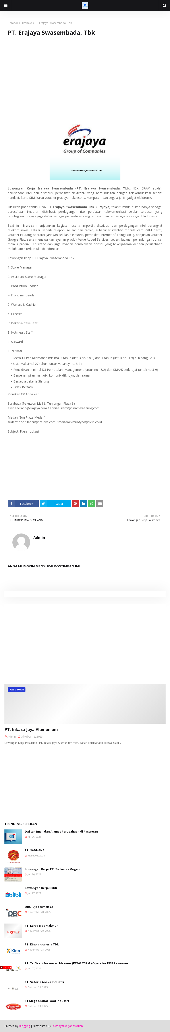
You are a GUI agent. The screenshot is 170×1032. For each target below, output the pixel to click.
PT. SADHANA (34, 850)
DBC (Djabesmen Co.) (40, 907)
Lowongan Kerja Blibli (41, 888)
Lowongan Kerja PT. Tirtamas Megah (52, 869)
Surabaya (27, 23)
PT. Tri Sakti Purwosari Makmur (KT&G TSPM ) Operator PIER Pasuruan (76, 963)
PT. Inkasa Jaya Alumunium (31, 729)
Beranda (13, 23)
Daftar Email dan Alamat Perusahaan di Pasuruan (61, 831)
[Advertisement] (85, 74)
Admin (39, 537)
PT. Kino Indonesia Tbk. (42, 944)
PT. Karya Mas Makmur (41, 926)
